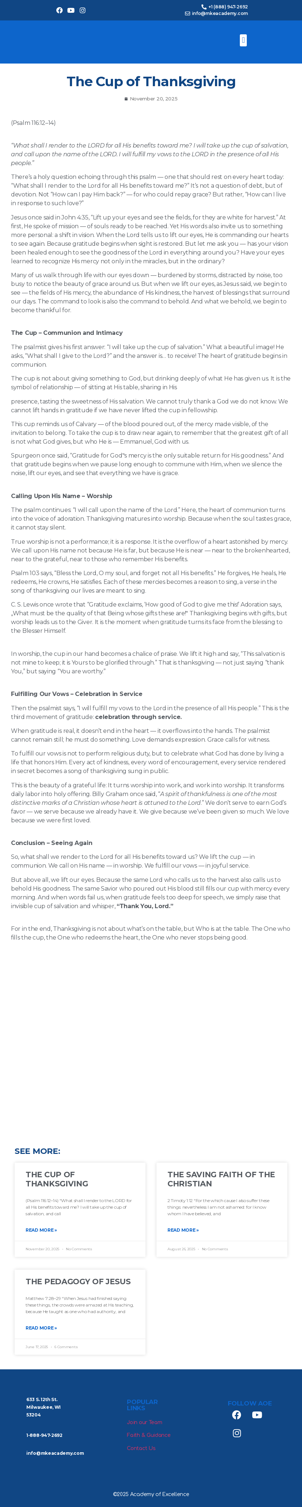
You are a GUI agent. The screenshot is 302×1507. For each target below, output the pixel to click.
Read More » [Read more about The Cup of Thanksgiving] (41, 1230)
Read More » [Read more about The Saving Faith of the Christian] (183, 1230)
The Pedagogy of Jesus (78, 1281)
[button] (243, 40)
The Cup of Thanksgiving (57, 1179)
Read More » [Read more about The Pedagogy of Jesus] (41, 1328)
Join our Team (144, 1422)
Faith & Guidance (148, 1435)
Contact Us (141, 1448)
